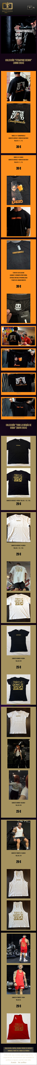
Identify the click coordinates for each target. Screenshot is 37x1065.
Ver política (22, 1062)
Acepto (13, 1062)
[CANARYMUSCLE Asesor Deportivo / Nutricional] (7, 7)
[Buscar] (34, 7)
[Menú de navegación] (29, 7)
